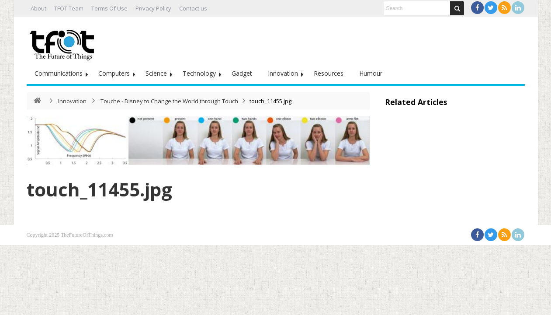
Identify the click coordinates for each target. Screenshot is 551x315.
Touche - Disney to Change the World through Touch (169, 101)
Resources (328, 73)
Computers (114, 73)
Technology (199, 73)
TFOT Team (68, 8)
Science (156, 73)
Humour (370, 73)
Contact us (193, 8)
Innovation (283, 73)
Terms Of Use (109, 8)
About (38, 8)
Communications (59, 73)
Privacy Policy (153, 8)
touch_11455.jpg (99, 189)
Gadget (242, 73)
